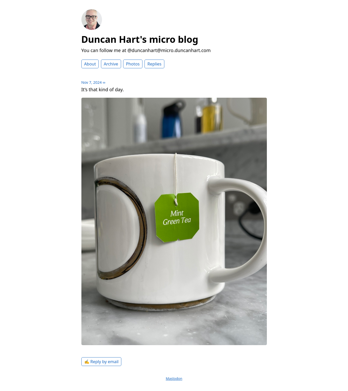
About (90, 64)
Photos (133, 64)
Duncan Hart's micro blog (139, 39)
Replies (154, 64)
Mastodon (174, 378)
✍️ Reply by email (101, 361)
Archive (111, 64)
